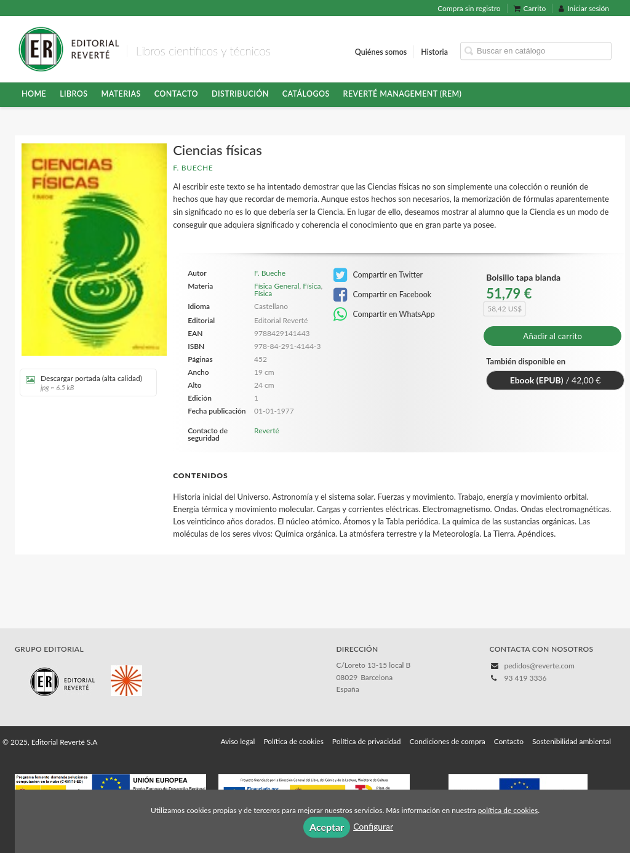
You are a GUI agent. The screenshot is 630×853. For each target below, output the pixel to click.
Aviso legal (237, 741)
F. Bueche (193, 167)
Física (312, 285)
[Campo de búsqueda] (536, 51)
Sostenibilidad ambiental (571, 741)
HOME (34, 93)
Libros (73, 93)
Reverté (266, 430)
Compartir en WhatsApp (384, 314)
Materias (121, 93)
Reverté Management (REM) (402, 93)
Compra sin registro (468, 8)
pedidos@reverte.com (539, 665)
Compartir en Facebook (382, 295)
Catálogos (306, 93)
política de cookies (508, 810)
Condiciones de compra (447, 741)
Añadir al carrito (552, 336)
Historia (434, 51)
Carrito (530, 8)
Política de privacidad (366, 741)
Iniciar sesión (584, 8)
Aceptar (326, 827)
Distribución (240, 93)
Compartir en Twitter (378, 275)
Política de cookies (293, 741)
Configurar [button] (373, 826)
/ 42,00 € (555, 380)
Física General (276, 285)
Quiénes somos (381, 51)
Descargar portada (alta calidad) (84, 382)
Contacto (176, 93)
